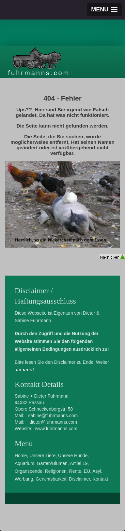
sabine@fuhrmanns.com (53, 415)
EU (87, 471)
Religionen (56, 471)
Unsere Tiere (42, 455)
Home (21, 455)
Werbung (24, 479)
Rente (75, 471)
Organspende (28, 471)
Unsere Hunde (72, 455)
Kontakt (100, 479)
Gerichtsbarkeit (51, 479)
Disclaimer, (80, 479)
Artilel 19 (78, 463)
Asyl (96, 471)
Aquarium (24, 463)
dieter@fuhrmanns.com (53, 422)
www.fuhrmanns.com (56, 428)
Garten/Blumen (52, 463)
